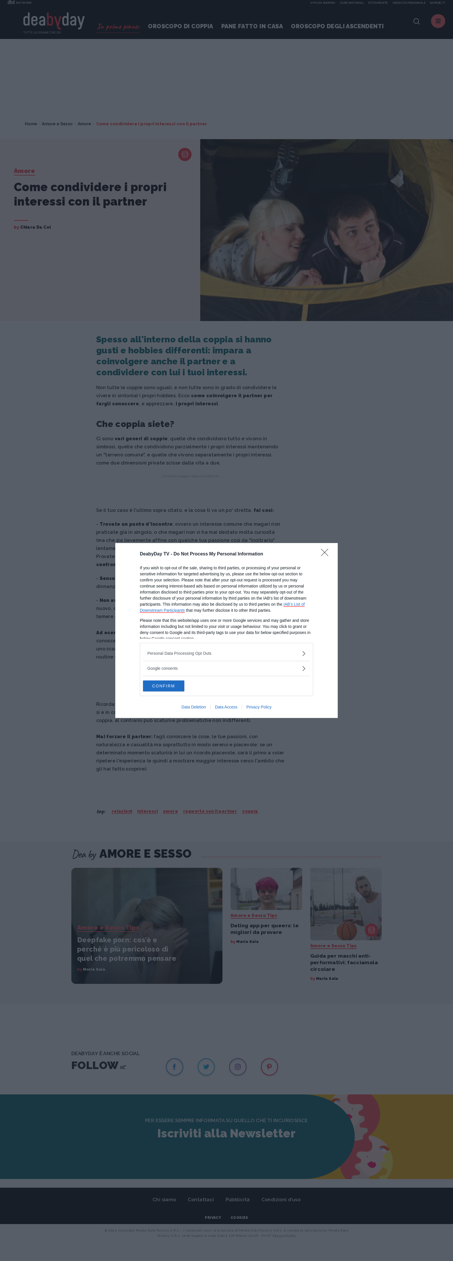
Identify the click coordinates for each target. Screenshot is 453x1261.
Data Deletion (193, 707)
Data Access (226, 707)
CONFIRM (170, 686)
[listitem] (226, 653)
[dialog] (226, 630)
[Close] (326, 554)
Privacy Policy (259, 707)
